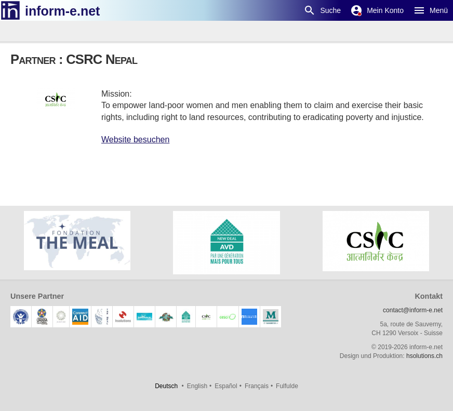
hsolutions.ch (424, 356)
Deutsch (166, 386)
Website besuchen (135, 139)
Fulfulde (287, 386)
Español (226, 386)
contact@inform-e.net (413, 310)
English (197, 386)
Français (257, 386)
